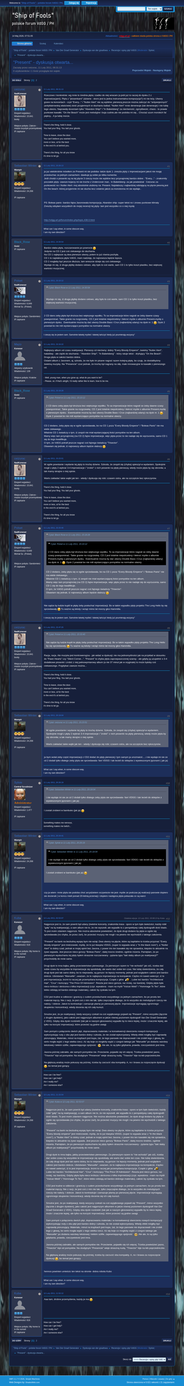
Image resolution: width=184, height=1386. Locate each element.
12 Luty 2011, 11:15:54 (53, 1095)
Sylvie (151, 50)
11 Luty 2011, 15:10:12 (53, 281)
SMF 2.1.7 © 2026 (16, 1379)
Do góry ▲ (170, 1379)
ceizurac (19, 89)
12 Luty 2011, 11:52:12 (53, 1293)
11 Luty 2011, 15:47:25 (53, 627)
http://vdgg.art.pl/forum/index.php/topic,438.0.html (69, 220)
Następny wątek (162, 70)
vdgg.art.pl (124, 36)
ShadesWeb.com (32, 1382)
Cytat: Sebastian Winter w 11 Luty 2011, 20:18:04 (72, 789)
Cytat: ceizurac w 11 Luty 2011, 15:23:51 (68, 722)
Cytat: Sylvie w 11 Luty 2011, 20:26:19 (67, 843)
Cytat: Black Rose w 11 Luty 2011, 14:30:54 (69, 288)
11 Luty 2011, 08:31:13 (53, 89)
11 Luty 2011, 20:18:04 (53, 715)
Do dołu (16, 80)
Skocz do (127, 1359)
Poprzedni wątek (141, 70)
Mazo (17, 344)
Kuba (17, 918)
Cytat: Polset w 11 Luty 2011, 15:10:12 (67, 398)
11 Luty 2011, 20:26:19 (53, 782)
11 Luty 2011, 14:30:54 (53, 242)
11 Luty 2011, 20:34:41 (53, 836)
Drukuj (167, 80)
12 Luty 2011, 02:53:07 (53, 918)
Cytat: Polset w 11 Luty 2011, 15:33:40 (67, 634)
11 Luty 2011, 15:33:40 (53, 528)
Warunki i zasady (157, 1379)
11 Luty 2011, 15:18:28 (53, 391)
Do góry (16, 1341)
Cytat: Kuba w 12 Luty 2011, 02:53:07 (66, 1102)
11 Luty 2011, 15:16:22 (53, 344)
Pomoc (145, 1379)
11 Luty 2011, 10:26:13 (53, 166)
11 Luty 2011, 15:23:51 (53, 458)
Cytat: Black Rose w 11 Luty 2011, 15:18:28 (69, 535)
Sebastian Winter (25, 165)
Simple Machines (32, 1379)
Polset (18, 280)
